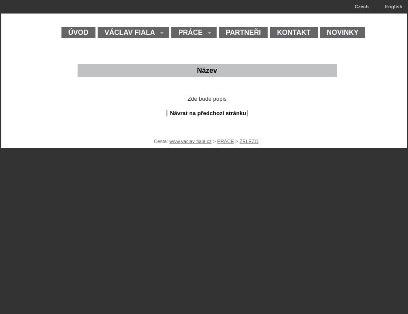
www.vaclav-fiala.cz (190, 141)
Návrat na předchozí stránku (208, 113)
